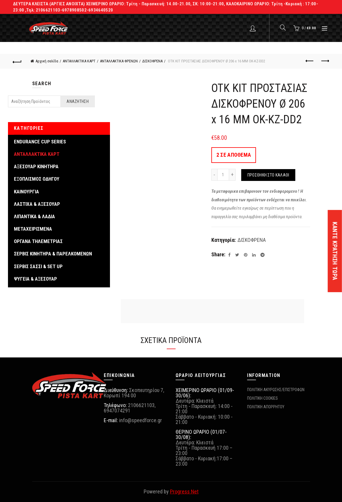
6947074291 (117, 410)
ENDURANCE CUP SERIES (40, 142)
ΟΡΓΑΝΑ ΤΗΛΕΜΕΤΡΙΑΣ (38, 241)
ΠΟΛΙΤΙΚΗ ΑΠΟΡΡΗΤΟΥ (265, 406)
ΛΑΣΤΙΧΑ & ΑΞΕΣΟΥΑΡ (37, 204)
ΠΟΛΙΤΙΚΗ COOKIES (262, 398)
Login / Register (253, 28)
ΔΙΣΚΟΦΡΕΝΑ (152, 61)
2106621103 (141, 405)
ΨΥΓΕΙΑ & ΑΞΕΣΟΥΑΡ (35, 279)
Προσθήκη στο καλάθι (268, 175)
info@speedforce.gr (140, 420)
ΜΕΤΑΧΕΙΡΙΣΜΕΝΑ (33, 229)
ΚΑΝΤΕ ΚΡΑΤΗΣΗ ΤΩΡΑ (334, 251)
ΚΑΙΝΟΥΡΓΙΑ (26, 192)
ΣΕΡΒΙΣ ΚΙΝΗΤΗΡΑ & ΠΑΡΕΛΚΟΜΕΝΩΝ (53, 254)
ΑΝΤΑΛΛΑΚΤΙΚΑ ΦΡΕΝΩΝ (119, 61)
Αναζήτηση (78, 101)
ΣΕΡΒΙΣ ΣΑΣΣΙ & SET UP (38, 266)
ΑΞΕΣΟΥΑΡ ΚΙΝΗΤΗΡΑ (36, 166)
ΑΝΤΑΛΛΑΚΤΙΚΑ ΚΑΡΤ (79, 61)
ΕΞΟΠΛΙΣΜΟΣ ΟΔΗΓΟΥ (36, 179)
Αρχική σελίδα (46, 61)
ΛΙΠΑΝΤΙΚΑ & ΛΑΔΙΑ (34, 216)
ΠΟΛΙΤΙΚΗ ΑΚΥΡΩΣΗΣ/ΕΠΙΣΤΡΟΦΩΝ (275, 389)
